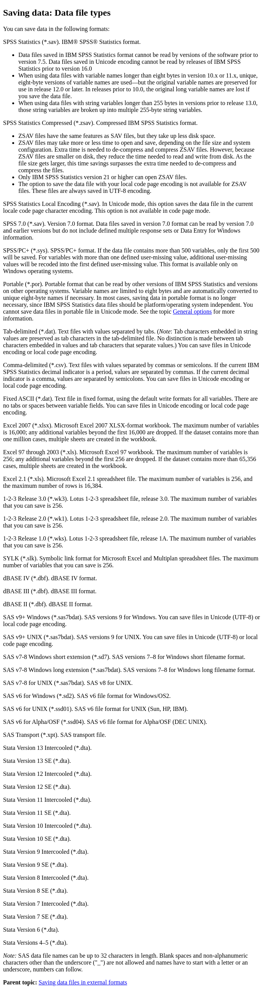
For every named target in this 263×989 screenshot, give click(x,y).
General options (192, 311)
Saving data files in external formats (83, 982)
